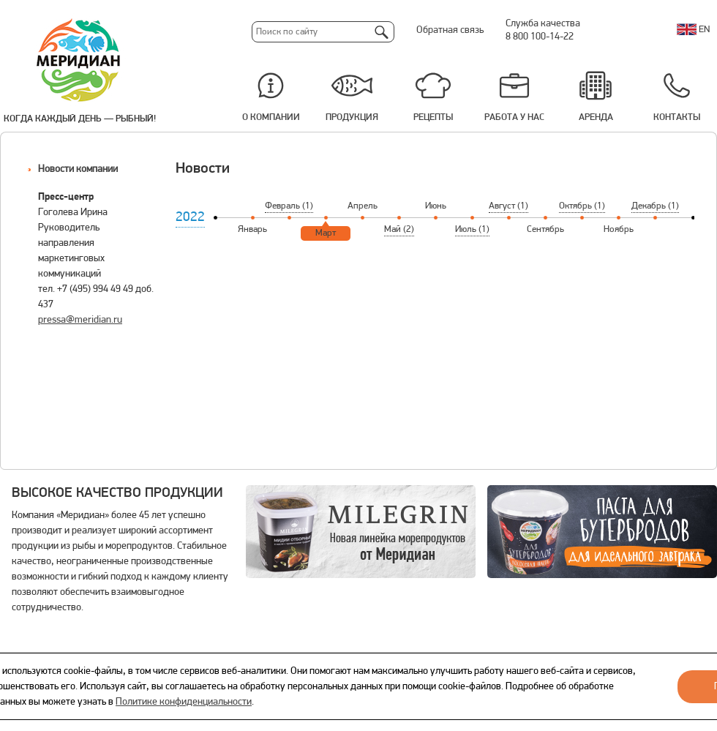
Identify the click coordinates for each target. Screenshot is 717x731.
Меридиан (79, 60)
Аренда (596, 117)
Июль (472, 229)
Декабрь (655, 206)
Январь (252, 229)
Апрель (363, 206)
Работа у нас (514, 117)
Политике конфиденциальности (184, 702)
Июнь (435, 206)
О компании (271, 117)
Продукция (352, 117)
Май (399, 229)
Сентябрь (545, 229)
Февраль (289, 206)
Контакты (676, 117)
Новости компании (78, 169)
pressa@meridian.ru (80, 320)
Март (325, 233)
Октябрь (582, 206)
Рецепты (433, 117)
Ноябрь (619, 229)
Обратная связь (450, 30)
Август (508, 206)
